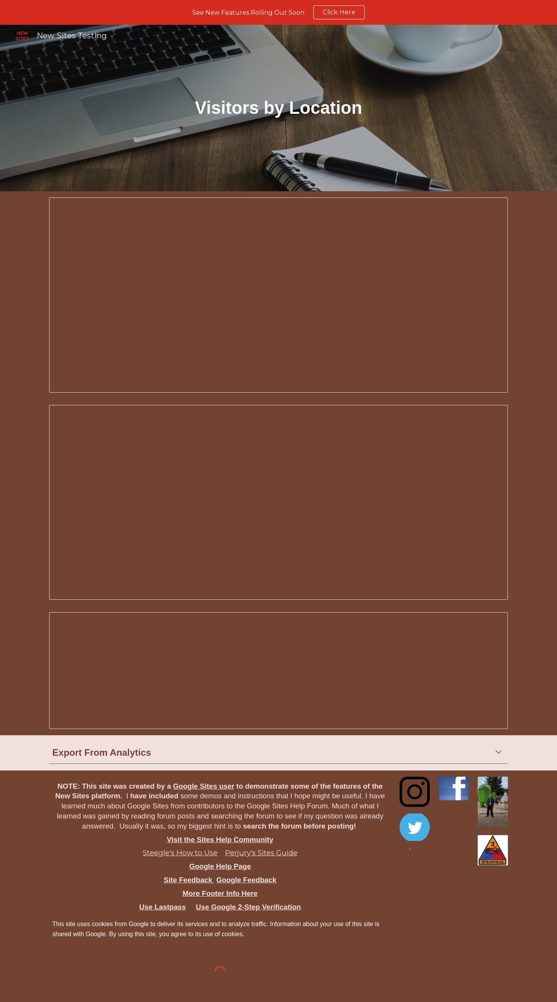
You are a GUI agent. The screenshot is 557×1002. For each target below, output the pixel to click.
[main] (278, 108)
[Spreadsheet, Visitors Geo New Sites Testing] (278, 295)
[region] (278, 12)
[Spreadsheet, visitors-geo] (278, 502)
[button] (498, 752)
